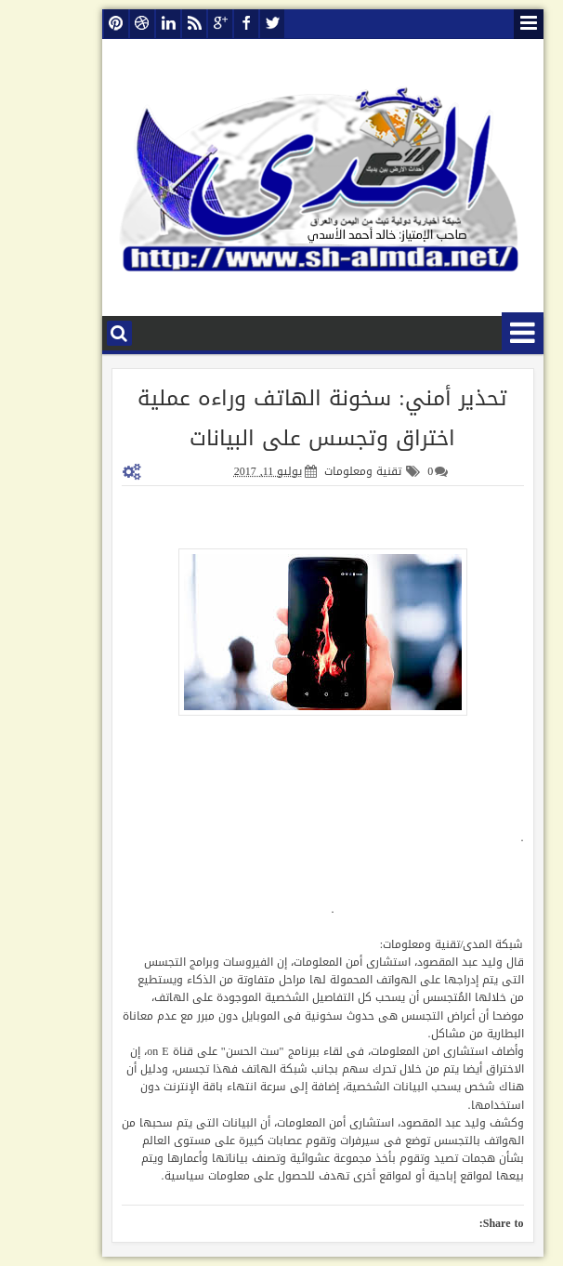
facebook (205, 23)
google (179, 23)
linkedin (127, 23)
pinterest (75, 23)
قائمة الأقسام (482, 333)
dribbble (101, 23)
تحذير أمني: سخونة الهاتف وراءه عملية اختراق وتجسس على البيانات (281, 418)
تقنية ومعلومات (321, 471)
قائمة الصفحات (488, 24)
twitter (231, 23)
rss (153, 23)
